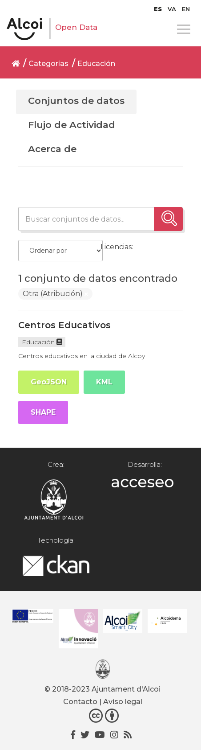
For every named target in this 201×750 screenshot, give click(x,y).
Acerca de (52, 148)
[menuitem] (158, 9)
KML (104, 382)
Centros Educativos (64, 325)
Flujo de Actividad (71, 124)
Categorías (48, 63)
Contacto (80, 701)
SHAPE (43, 412)
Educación (96, 63)
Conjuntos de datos (76, 100)
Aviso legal (122, 701)
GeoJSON (49, 382)
